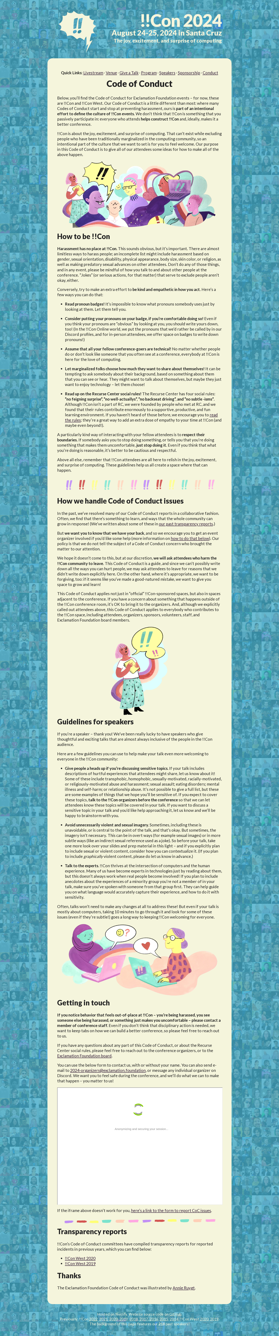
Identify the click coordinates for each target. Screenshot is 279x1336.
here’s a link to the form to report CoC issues (171, 1210)
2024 (181, 20)
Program (149, 72)
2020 (113, 1319)
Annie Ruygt (184, 1287)
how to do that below (190, 538)
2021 (103, 1319)
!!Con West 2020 (80, 1258)
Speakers (167, 72)
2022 (93, 1319)
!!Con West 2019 (80, 1263)
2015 (164, 1319)
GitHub (175, 1314)
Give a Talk (129, 72)
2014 (174, 1319)
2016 (154, 1319)
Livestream (93, 72)
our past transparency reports (186, 523)
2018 (133, 1319)
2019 (123, 1319)
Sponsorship (189, 72)
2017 (144, 1319)
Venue (111, 72)
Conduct (210, 72)
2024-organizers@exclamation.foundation (108, 1070)
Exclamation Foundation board (84, 1055)
